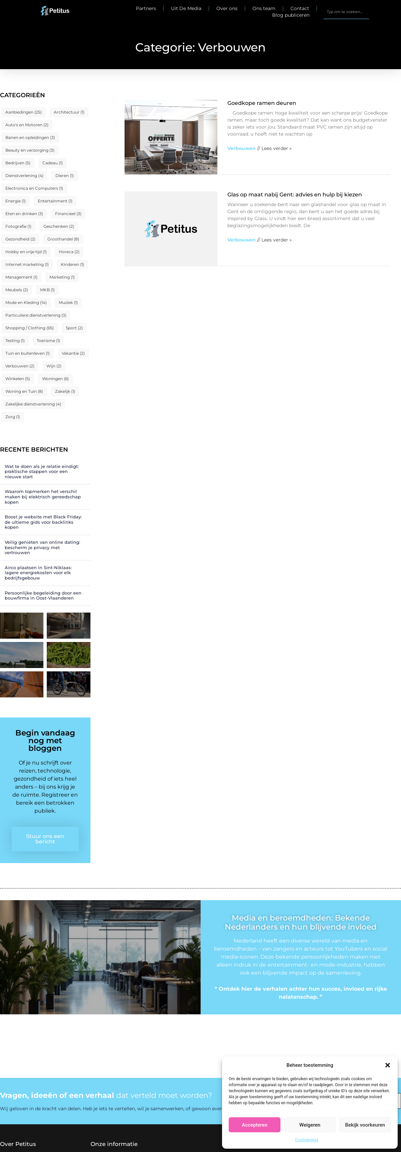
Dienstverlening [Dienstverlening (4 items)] (24, 175)
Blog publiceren (291, 15)
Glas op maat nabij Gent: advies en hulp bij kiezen (294, 194)
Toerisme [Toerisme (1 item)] (48, 340)
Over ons (226, 8)
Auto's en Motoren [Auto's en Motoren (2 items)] (26, 124)
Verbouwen (241, 148)
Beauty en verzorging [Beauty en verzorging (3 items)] (29, 150)
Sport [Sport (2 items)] (74, 327)
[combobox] (346, 11)
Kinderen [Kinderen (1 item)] (72, 264)
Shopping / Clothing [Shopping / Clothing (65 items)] (29, 327)
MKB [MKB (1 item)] (47, 289)
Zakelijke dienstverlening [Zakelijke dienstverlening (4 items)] (33, 403)
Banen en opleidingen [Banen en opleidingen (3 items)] (30, 137)
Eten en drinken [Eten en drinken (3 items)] (24, 213)
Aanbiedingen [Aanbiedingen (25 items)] (23, 112)
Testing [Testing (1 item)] (15, 340)
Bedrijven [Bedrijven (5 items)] (17, 162)
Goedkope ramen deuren (261, 103)
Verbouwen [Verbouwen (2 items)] (19, 365)
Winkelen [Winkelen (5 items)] (17, 378)
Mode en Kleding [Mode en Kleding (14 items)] (26, 302)
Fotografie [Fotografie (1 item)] (18, 226)
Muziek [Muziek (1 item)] (68, 302)
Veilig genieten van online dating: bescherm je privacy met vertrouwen (42, 547)
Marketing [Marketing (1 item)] (62, 277)
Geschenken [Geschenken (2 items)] (58, 226)
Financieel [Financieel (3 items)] (68, 213)
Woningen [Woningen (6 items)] (55, 378)
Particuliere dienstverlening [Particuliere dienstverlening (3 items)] (35, 315)
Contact (299, 8)
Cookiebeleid (306, 1140)
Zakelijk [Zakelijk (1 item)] (65, 391)
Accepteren (254, 1125)
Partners (146, 8)
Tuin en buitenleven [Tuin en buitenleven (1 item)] (27, 353)
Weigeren (310, 1125)
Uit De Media (186, 8)
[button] (387, 1065)
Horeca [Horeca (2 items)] (69, 251)
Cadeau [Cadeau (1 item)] (52, 162)
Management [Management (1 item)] (21, 277)
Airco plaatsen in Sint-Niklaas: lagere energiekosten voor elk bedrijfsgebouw (38, 573)
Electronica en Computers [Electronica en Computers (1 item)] (34, 188)
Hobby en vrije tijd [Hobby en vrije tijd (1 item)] (26, 251)
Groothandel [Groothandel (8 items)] (63, 238)
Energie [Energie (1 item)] (15, 200)
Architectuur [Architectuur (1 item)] (69, 112)
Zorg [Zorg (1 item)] (12, 416)
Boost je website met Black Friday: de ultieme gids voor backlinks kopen (43, 522)
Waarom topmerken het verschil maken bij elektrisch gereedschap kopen (43, 496)
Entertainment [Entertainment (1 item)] (55, 200)
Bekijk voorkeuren (365, 1125)
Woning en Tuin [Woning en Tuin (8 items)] (24, 391)
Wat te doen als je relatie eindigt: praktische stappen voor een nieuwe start (42, 471)
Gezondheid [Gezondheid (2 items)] (20, 238)
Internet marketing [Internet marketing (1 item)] (27, 264)
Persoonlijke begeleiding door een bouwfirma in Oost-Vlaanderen (43, 595)
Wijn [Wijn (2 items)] (53, 365)
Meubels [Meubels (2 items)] (16, 289)
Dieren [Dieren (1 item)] (64, 175)
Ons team (263, 8)
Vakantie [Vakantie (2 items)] (73, 353)
